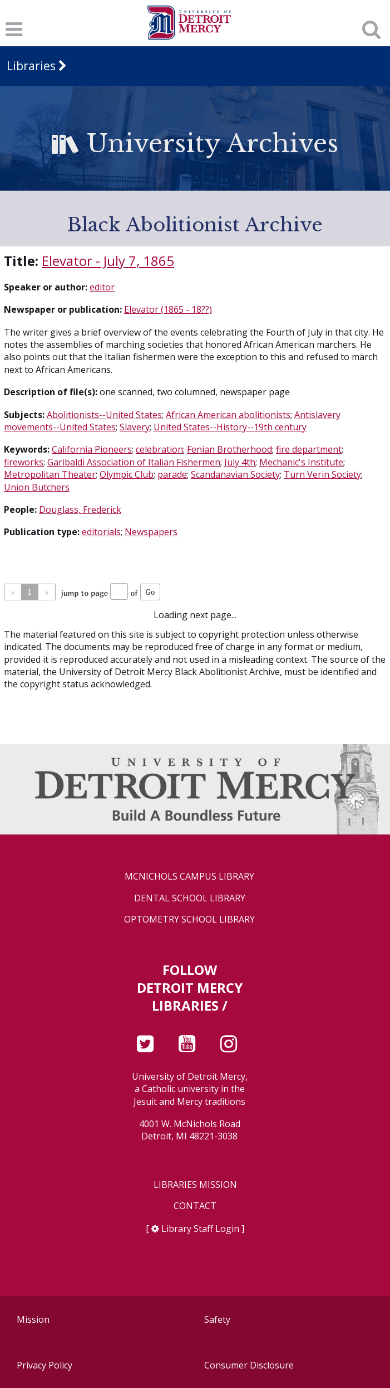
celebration (159, 449)
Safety (217, 1319)
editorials (101, 532)
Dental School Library (189, 898)
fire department (309, 449)
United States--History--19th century (230, 427)
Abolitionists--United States (104, 415)
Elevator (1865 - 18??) (168, 309)
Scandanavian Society (235, 474)
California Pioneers (92, 449)
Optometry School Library (189, 919)
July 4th (239, 462)
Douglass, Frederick (80, 509)
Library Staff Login (200, 1228)
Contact (195, 1206)
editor (102, 287)
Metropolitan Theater (50, 474)
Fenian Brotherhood (229, 449)
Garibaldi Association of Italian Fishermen (133, 462)
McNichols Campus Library (189, 876)
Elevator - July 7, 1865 (108, 260)
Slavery (135, 427)
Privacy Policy (44, 1365)
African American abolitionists (228, 415)
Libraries (31, 66)
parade (172, 474)
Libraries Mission (195, 1185)
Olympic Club (127, 474)
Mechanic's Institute (301, 462)
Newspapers (151, 532)
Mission (33, 1319)
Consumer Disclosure (249, 1365)
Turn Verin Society (322, 474)
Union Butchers (37, 487)
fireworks (23, 462)
